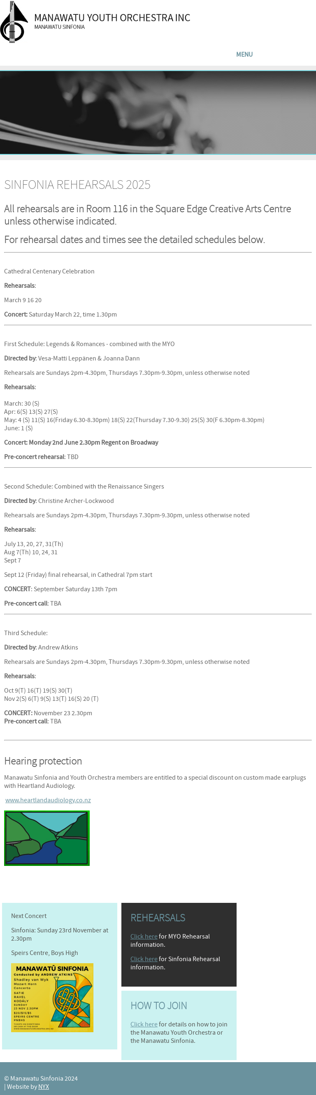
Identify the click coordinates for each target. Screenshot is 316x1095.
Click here (144, 936)
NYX (43, 1087)
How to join (158, 1006)
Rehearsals (157, 918)
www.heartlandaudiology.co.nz (48, 800)
